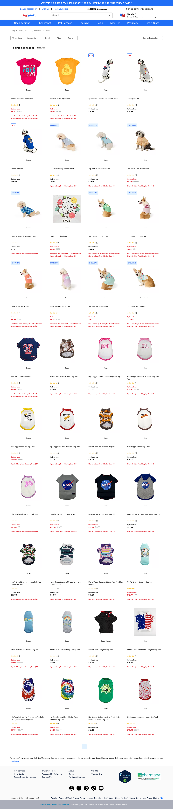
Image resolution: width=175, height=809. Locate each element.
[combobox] (81, 15)
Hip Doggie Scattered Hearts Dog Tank (142, 717)
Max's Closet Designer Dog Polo (100, 649)
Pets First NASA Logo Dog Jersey (62, 514)
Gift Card (45, 9)
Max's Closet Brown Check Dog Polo (64, 376)
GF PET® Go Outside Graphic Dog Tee (65, 649)
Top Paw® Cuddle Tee (19, 306)
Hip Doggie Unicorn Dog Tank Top (24, 514)
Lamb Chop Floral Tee (58, 236)
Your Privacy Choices (153, 798)
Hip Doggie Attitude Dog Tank (23, 447)
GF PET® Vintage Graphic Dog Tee (24, 649)
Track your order (61, 9)
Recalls (54, 798)
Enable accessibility (28, 9)
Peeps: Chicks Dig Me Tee (60, 98)
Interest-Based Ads (95, 798)
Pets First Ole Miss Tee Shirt (21, 376)
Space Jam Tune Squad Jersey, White (103, 98)
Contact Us (47, 777)
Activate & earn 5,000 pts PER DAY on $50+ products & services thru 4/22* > (86, 2)
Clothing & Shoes (24, 31)
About (71, 771)
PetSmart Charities (77, 777)
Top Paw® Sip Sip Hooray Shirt (62, 169)
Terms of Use (65, 798)
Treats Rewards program (25, 777)
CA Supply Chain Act (114, 798)
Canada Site (96, 774)
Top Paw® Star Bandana (137, 306)
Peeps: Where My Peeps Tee (22, 98)
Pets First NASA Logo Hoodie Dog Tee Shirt (144, 514)
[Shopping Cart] (158, 16)
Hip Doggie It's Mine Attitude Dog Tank (65, 447)
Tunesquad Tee (133, 98)
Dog (13, 31)
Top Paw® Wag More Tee (60, 306)
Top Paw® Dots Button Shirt (138, 169)
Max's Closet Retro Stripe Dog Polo (101, 447)
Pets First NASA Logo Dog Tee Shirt (102, 514)
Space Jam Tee (17, 169)
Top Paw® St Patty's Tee (98, 236)
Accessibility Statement (52, 774)
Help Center (19, 774)
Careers (72, 774)
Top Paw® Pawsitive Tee (98, 306)
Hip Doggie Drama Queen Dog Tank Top (104, 376)
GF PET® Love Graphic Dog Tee (139, 582)
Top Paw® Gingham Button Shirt (23, 236)
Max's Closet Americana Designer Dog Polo (144, 649)
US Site (94, 771)
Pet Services (19, 771)
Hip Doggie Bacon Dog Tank (138, 447)
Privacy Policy (79, 798)
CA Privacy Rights (133, 798)
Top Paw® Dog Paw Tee (136, 236)
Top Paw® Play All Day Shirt (99, 169)
